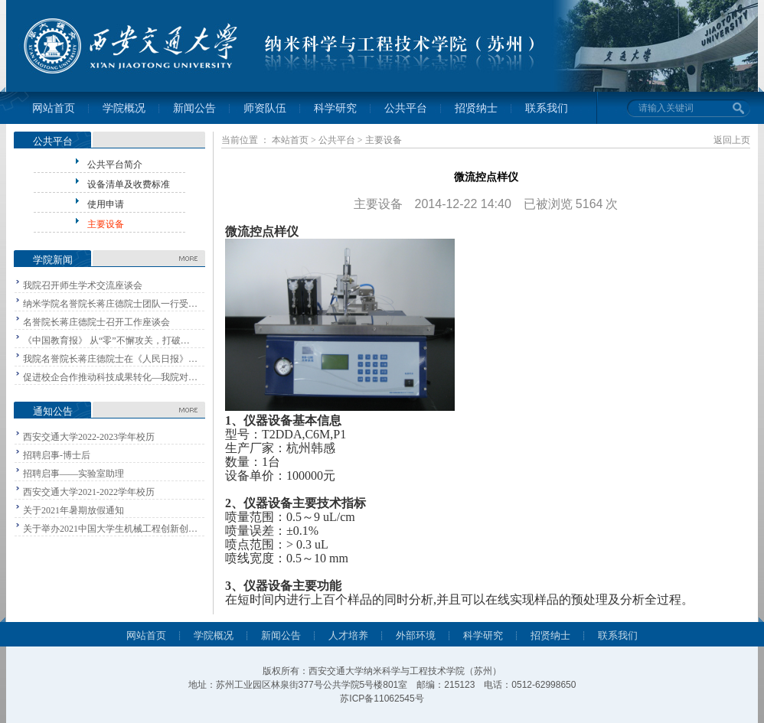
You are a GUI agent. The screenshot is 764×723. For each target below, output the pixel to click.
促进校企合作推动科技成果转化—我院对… (110, 377)
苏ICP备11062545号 (381, 698)
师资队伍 (264, 108)
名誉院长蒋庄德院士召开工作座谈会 (96, 322)
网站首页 (53, 108)
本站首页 (290, 140)
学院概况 (124, 108)
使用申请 (105, 204)
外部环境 (416, 635)
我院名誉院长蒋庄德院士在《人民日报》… (110, 358)
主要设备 (105, 224)
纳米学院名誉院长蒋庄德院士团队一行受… (110, 303)
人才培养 (348, 635)
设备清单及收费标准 (128, 184)
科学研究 (335, 108)
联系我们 (546, 108)
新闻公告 (194, 108)
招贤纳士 (476, 108)
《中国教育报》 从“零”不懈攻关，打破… (106, 340)
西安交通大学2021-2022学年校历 (89, 492)
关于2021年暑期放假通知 (73, 510)
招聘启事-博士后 (56, 455)
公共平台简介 (114, 164)
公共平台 (405, 108)
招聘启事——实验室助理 (73, 473)
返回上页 (731, 140)
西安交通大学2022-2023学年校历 (89, 437)
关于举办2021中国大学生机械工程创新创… (110, 528)
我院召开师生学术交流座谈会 (82, 285)
